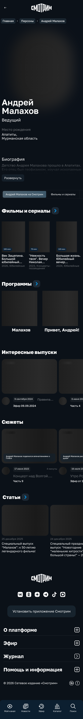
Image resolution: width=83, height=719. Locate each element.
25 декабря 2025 (12, 547)
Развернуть (13, 178)
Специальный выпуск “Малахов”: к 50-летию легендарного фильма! (19, 556)
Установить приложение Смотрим (42, 620)
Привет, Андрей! (62, 333)
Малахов (21, 333)
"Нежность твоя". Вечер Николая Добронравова (40, 260)
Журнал (41, 665)
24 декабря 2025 (61, 547)
